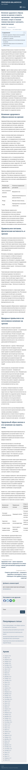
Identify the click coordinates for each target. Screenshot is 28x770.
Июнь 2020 (7, 741)
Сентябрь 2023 (8, 699)
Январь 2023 (8, 714)
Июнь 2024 (7, 684)
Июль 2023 (7, 703)
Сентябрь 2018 (8, 748)
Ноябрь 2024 (8, 678)
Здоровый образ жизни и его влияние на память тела (13, 44)
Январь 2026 (8, 661)
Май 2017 (7, 754)
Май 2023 (7, 707)
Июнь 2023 (7, 705)
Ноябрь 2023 (8, 695)
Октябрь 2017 (8, 750)
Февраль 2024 (8, 691)
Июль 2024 (7, 682)
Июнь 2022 (7, 727)
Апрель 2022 (8, 731)
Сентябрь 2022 (8, 722)
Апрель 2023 (8, 708)
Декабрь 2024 (8, 676)
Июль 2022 (7, 725)
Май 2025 (7, 672)
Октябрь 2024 (8, 680)
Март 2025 (7, 674)
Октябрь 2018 (8, 746)
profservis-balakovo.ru (6, 29)
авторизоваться (7, 588)
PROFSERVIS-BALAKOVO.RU (11, 2)
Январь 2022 (8, 737)
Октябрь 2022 (8, 720)
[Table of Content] (24, 33)
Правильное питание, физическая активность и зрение (11, 37)
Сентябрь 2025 (8, 667)
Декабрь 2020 (8, 739)
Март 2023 (7, 710)
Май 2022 (7, 729)
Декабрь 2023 (8, 693)
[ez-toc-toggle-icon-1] (23, 33)
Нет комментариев (17, 29)
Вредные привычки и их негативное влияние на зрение (14, 40)
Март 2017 (7, 756)
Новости (4, 27)
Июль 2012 (7, 760)
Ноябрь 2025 (8, 663)
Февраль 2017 (8, 758)
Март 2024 (7, 689)
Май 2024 (7, 686)
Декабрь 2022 (8, 716)
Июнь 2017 (7, 752)
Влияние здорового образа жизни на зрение (14, 34)
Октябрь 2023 (8, 697)
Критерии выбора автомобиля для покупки (13, 629)
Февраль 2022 (8, 735)
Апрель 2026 (8, 655)
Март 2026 (7, 657)
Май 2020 (7, 743)
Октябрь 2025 (8, 665)
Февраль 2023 (8, 712)
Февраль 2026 (8, 659)
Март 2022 (7, 733)
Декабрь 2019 (8, 744)
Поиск (4, 609)
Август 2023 (7, 701)
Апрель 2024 (8, 688)
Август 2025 (7, 669)
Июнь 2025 (7, 671)
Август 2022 (7, 724)
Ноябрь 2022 (8, 718)
